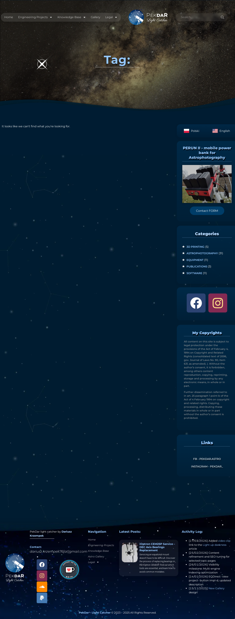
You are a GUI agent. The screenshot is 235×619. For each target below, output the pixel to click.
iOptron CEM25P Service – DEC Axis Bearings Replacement (157, 547)
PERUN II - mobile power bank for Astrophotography (207, 153)
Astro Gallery (96, 556)
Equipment (195, 260)
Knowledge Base (71, 17)
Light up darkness (214, 544)
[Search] (222, 17)
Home (8, 17)
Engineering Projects (35, 17)
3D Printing (196, 246)
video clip (224, 540)
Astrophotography (202, 253)
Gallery (95, 17)
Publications (197, 266)
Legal (111, 17)
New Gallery (216, 588)
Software (194, 273)
